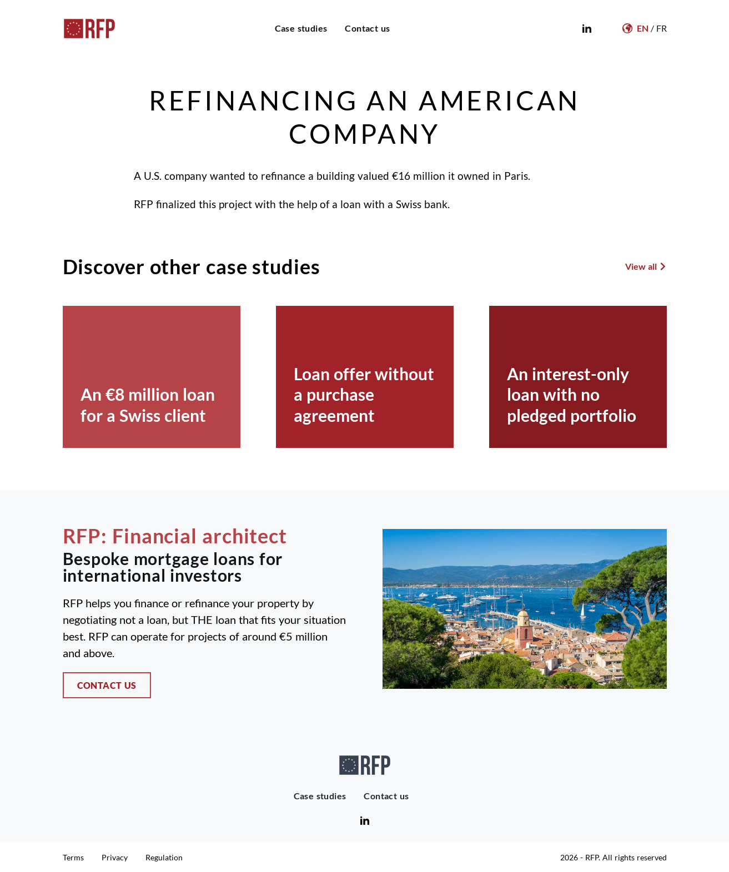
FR (661, 28)
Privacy (115, 857)
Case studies (301, 28)
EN (642, 28)
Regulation (164, 857)
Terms (73, 857)
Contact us (367, 28)
